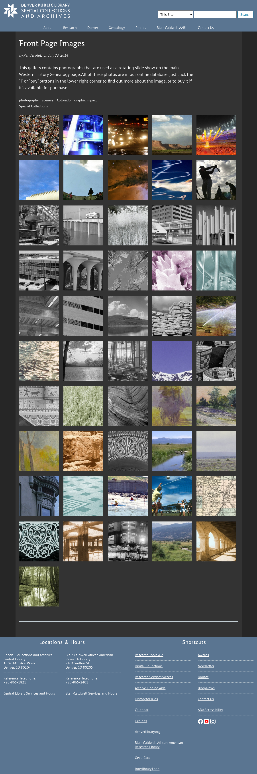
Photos (140, 27)
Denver (92, 27)
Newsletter (206, 666)
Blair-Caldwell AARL (172, 27)
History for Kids (146, 699)
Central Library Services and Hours (29, 693)
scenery (47, 100)
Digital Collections (149, 666)
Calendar (141, 709)
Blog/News (206, 688)
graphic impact (85, 100)
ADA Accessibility (210, 709)
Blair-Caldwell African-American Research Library (159, 744)
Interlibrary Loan (147, 768)
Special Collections (33, 106)
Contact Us (206, 27)
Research (70, 27)
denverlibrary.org (147, 731)
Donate (203, 677)
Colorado (64, 100)
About (48, 27)
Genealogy (117, 27)
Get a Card (142, 757)
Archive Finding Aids (150, 688)
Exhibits (141, 721)
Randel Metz (32, 55)
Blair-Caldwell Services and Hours (91, 693)
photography (29, 100)
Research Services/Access (154, 677)
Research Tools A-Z (149, 655)
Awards (203, 655)
